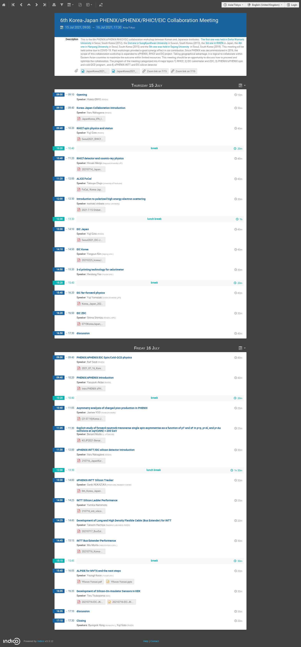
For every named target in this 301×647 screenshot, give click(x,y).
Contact (154, 641)
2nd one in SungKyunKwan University (148, 43)
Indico (40, 641)
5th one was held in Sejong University (169, 46)
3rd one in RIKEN (214, 43)
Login (294, 5)
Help (145, 641)
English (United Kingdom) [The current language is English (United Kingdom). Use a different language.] (266, 5)
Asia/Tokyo (234, 5)
